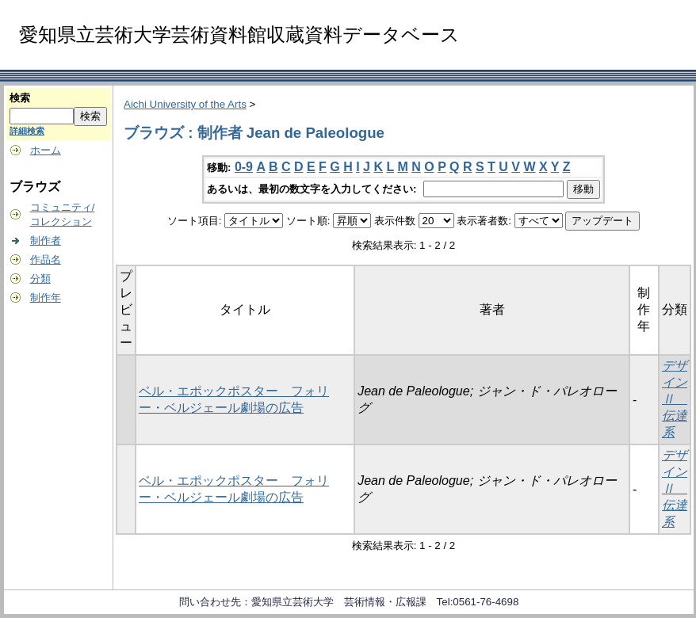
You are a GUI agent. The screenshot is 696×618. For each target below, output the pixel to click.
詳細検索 (27, 130)
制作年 (45, 297)
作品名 (45, 259)
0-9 (244, 167)
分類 (40, 278)
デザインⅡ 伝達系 (674, 399)
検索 (20, 98)
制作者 (45, 240)
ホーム (45, 150)
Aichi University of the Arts (185, 104)
